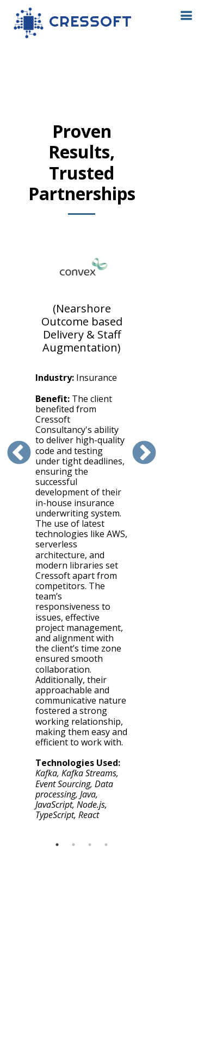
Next (144, 453)
